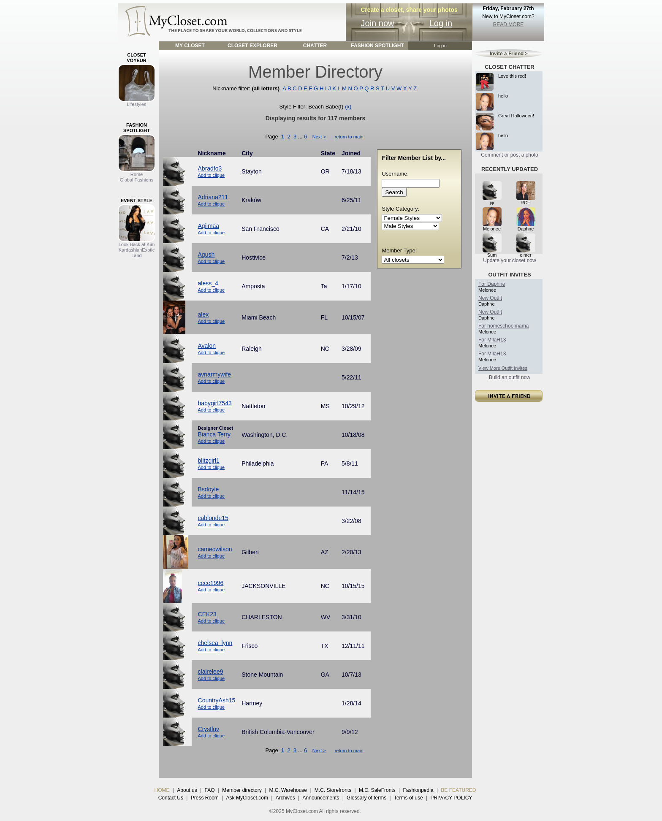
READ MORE (508, 24)
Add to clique (211, 175)
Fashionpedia (418, 790)
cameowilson (215, 549)
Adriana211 (213, 197)
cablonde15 (213, 518)
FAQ (209, 790)
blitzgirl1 (209, 460)
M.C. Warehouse (288, 790)
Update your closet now (509, 260)
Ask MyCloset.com (247, 798)
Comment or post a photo (509, 155)
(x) (348, 106)
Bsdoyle (208, 489)
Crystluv (209, 729)
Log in (441, 23)
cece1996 (211, 583)
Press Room (205, 798)
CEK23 (207, 614)
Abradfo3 (210, 168)
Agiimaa (209, 225)
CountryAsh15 (217, 700)
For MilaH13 (492, 340)
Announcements (321, 798)
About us (187, 790)
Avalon (207, 345)
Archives (285, 798)
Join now (377, 23)
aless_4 (208, 283)
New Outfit (490, 298)
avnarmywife (214, 374)
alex (203, 314)
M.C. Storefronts (333, 790)
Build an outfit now (509, 377)
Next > (319, 136)
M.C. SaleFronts (377, 790)
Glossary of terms (366, 798)
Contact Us (170, 798)
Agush (206, 254)
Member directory (241, 790)
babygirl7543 (215, 403)
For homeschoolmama (503, 326)
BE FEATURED (458, 790)
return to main (349, 136)
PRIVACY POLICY (451, 798)
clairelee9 (210, 671)
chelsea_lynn (215, 642)
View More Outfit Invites (502, 368)
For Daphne (491, 284)
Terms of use (408, 798)
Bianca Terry (214, 434)
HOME (162, 790)
